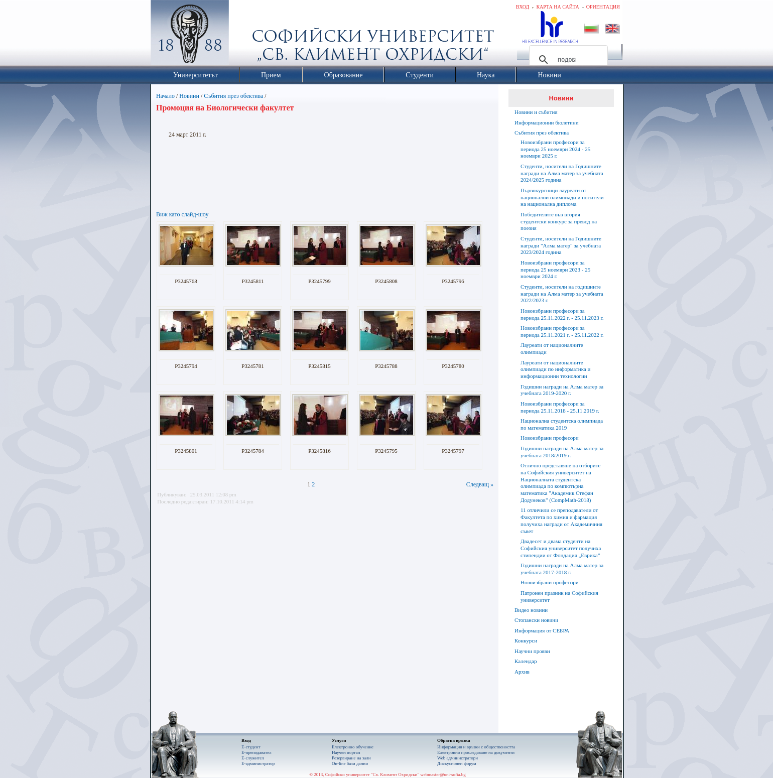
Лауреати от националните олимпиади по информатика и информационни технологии (555, 369)
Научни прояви (532, 651)
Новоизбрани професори (550, 438)
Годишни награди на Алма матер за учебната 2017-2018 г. (562, 568)
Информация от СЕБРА (541, 630)
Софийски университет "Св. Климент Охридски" (246, 35)
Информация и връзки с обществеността (476, 746)
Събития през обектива (233, 95)
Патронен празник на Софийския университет (559, 596)
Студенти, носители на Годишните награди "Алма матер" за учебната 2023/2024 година (561, 245)
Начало (165, 95)
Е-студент (251, 746)
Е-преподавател (256, 752)
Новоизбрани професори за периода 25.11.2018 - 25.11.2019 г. (560, 407)
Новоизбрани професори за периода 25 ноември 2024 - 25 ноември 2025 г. (555, 149)
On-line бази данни (350, 763)
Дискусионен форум (456, 763)
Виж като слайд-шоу (182, 214)
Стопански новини (536, 620)
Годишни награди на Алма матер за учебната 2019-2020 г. (562, 390)
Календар (525, 661)
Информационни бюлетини (546, 122)
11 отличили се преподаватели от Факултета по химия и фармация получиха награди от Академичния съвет (561, 520)
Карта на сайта (557, 7)
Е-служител (252, 757)
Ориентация (603, 7)
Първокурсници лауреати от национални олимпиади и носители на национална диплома (562, 197)
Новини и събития (536, 112)
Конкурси (525, 640)
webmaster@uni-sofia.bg (443, 774)
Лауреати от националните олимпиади (552, 348)
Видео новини (531, 610)
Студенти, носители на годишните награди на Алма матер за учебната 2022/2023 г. (562, 294)
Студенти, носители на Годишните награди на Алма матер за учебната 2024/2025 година (562, 173)
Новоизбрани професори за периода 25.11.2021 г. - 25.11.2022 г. (562, 331)
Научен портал (346, 752)
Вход (523, 7)
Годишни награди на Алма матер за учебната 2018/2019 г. (562, 451)
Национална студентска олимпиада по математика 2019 (562, 424)
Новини (189, 95)
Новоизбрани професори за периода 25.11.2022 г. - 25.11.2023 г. (562, 314)
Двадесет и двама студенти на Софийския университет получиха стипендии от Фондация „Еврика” (561, 548)
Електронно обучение (352, 746)
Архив (522, 672)
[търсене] (567, 60)
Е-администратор (258, 763)
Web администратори (457, 757)
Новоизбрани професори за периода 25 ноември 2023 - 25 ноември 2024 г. (555, 270)
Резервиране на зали (351, 757)
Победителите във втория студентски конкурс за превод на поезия (559, 221)
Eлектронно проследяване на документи (475, 752)
